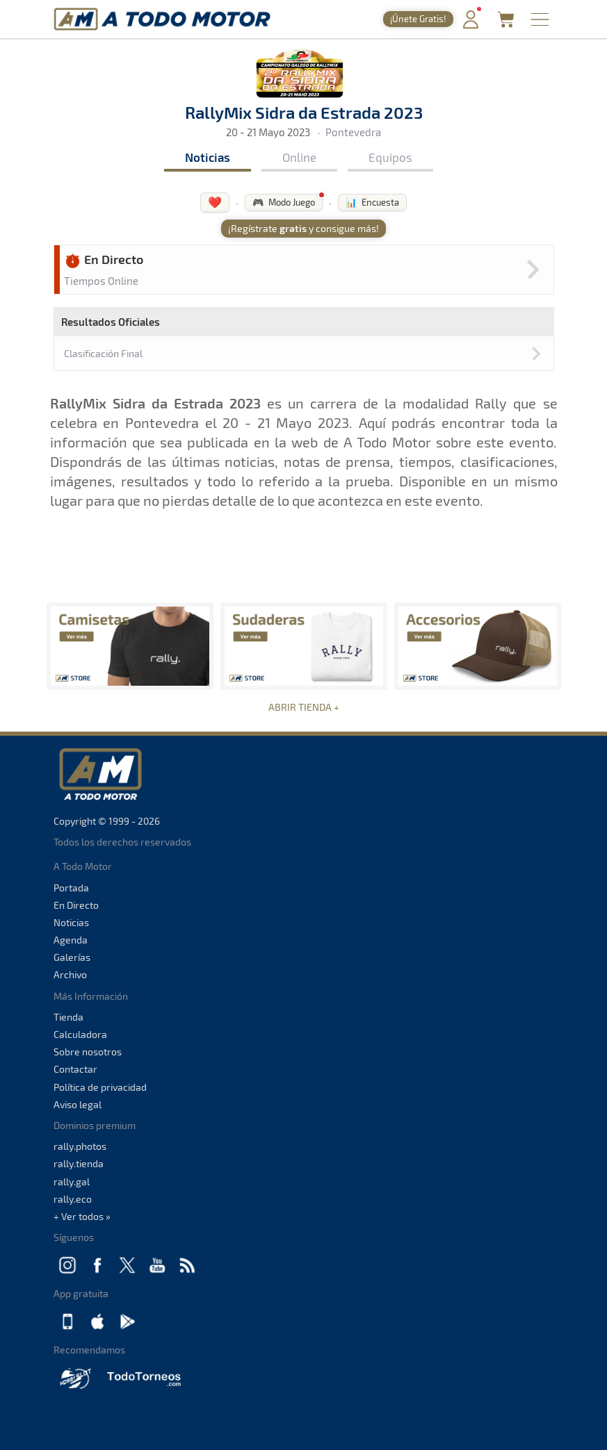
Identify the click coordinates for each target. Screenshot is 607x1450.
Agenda (71, 940)
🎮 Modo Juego (283, 202)
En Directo (76, 905)
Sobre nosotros (88, 1051)
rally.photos (80, 1146)
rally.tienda (79, 1163)
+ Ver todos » (82, 1216)
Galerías (72, 957)
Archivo (70, 974)
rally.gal (72, 1181)
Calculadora (80, 1034)
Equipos (390, 157)
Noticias (207, 157)
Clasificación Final (103, 353)
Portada (71, 887)
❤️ (215, 201)
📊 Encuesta (372, 202)
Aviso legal (78, 1104)
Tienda (68, 1017)
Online (299, 157)
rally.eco (73, 1199)
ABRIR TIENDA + (303, 707)
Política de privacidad (100, 1087)
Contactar (75, 1069)
